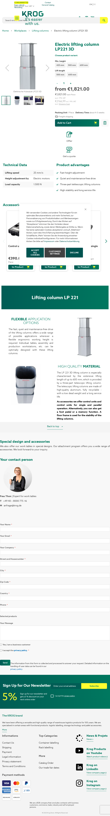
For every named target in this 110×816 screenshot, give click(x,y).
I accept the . (65, 696)
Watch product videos (97, 756)
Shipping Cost (64, 104)
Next (105, 240)
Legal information (11, 756)
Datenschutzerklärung (69, 241)
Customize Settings (55, 252)
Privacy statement (11, 761)
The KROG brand (12, 715)
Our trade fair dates (49, 767)
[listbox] (82, 65)
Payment (7, 752)
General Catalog (48, 5)
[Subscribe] (94, 686)
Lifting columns (40, 30)
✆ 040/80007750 (21, 2)
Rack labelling (46, 747)
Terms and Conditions (13, 766)
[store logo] (42, 18)
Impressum (49, 241)
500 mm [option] (72, 65)
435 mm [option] (60, 65)
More (4, 729)
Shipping (6, 747)
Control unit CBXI (18, 246)
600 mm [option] (84, 65)
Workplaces (20, 30)
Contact (48, 2)
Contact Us (8, 742)
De (94, 4)
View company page (96, 772)
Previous (3, 240)
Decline (74, 252)
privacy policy (20, 650)
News (90, 739)
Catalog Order (46, 762)
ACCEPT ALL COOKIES (35, 252)
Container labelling (49, 742)
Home (5, 30)
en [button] (91, 4)
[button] (7, 68)
